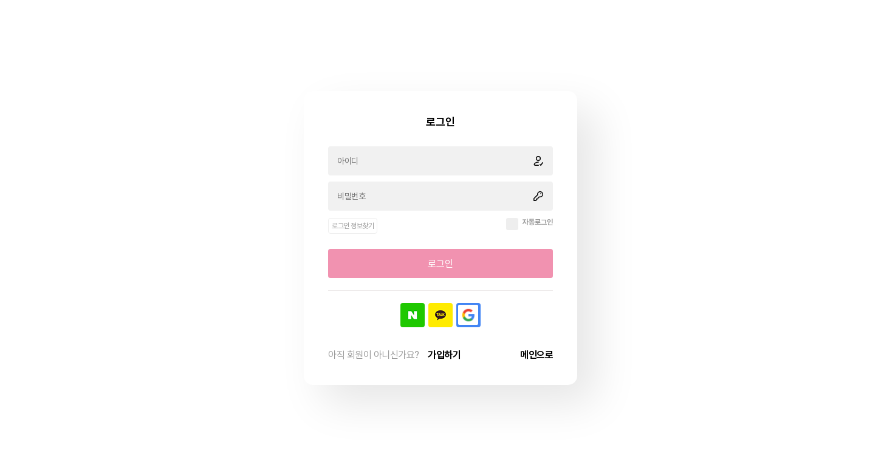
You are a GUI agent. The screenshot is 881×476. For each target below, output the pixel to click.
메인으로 (536, 355)
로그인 (440, 264)
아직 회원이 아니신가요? (394, 355)
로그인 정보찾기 (353, 226)
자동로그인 (538, 222)
